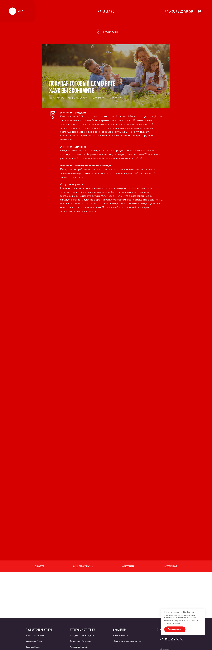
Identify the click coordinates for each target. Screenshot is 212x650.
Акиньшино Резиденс (81, 641)
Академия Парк (34, 641)
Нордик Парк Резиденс (82, 635)
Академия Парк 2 (79, 647)
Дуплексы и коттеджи (82, 629)
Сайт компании (120, 635)
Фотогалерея (128, 566)
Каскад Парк (33, 647)
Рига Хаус (105, 11)
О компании (119, 629)
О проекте (39, 566)
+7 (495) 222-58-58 (178, 11)
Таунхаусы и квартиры (39, 629)
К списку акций (106, 32)
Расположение (170, 566)
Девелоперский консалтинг (127, 641)
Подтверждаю (175, 629)
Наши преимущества (83, 566)
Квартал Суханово (35, 635)
